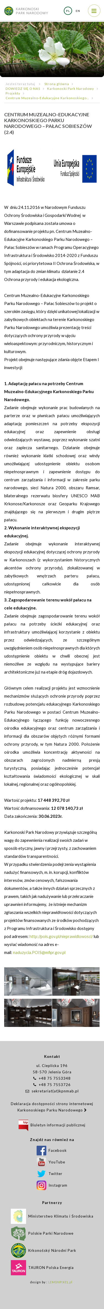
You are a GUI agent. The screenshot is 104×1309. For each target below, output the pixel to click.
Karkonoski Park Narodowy (70, 88)
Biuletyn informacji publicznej (52, 1125)
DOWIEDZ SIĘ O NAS (23, 88)
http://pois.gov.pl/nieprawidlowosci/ (61, 936)
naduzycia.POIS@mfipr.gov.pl (39, 952)
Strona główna (56, 84)
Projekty (13, 93)
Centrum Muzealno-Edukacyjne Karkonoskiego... (47, 98)
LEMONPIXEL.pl (60, 1282)
